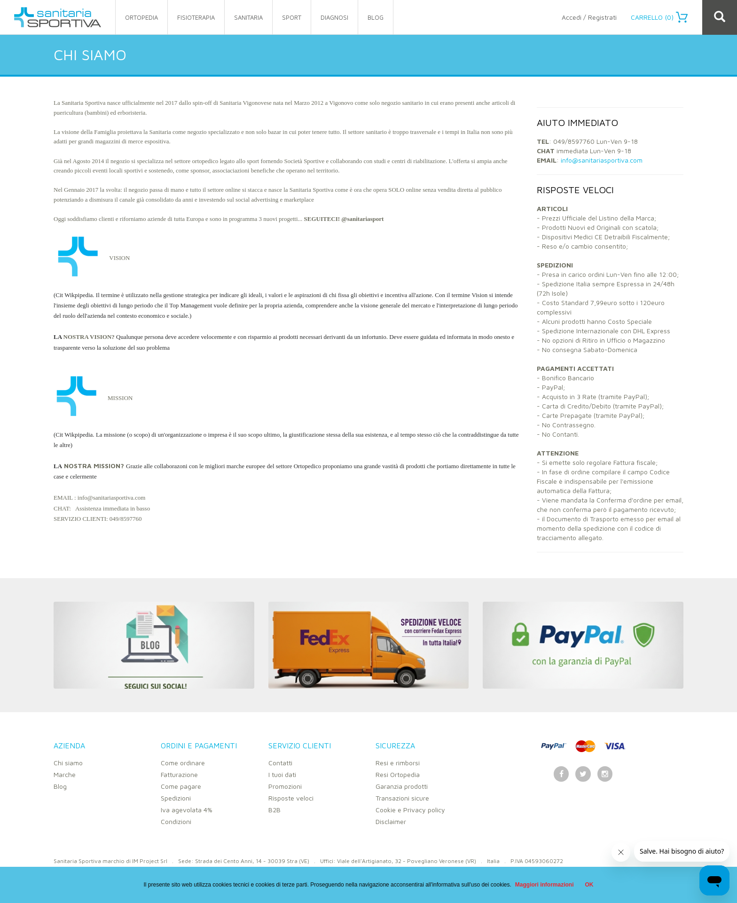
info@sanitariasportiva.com (602, 160)
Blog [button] (376, 17)
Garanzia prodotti (402, 786)
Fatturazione (179, 774)
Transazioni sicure (402, 798)
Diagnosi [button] (334, 17)
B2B (274, 810)
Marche (65, 774)
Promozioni (285, 786)
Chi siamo (68, 763)
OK (589, 884)
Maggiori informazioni (544, 884)
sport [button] (291, 17)
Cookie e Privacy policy (410, 810)
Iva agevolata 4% (186, 810)
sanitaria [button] (248, 17)
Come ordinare (183, 763)
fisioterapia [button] (196, 17)
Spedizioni (176, 798)
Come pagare (181, 786)
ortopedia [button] (141, 17)
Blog (60, 786)
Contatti (280, 763)
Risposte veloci (291, 798)
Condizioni (176, 821)
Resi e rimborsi (398, 763)
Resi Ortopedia (398, 774)
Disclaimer (391, 821)
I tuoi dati (282, 774)
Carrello (659, 17)
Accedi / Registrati (589, 17)
